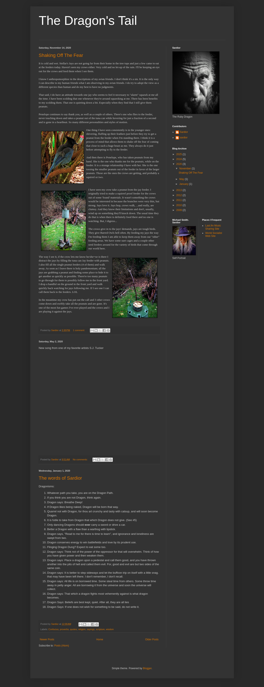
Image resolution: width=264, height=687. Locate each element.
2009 (179, 210)
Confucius (53, 629)
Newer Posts (47, 639)
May (182, 179)
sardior (184, 137)
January (184, 184)
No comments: (80, 459)
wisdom (110, 629)
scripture (100, 629)
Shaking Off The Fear (61, 55)
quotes (73, 629)
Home (99, 639)
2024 (179, 159)
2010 (179, 205)
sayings (91, 629)
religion (82, 629)
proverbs (64, 629)
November (185, 168)
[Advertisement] (191, 282)
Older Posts (152, 639)
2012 (179, 195)
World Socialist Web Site (213, 234)
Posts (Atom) (61, 645)
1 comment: (79, 330)
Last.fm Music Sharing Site (213, 227)
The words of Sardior (60, 478)
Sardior (184, 132)
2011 (179, 200)
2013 (179, 190)
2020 (179, 164)
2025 (179, 154)
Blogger (147, 668)
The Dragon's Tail (88, 20)
